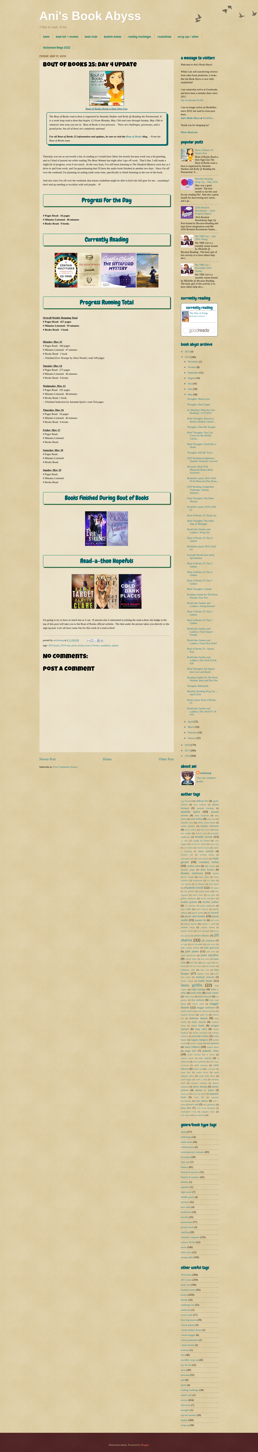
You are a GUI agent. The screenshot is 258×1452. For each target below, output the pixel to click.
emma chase (197, 895)
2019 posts (53, 645)
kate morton (211, 966)
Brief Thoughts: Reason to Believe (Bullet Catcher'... (201, 420)
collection (186, 1310)
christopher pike (187, 859)
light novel (186, 1192)
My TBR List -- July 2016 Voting (205, 238)
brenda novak (203, 836)
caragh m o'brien (201, 840)
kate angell (206, 963)
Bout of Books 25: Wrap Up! (201, 515)
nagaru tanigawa (199, 1039)
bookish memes (112, 37)
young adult (187, 1257)
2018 (187, 745)
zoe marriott (199, 1115)
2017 (187, 750)
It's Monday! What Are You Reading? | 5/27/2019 (201, 412)
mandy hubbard (187, 1011)
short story (186, 1252)
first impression (189, 1320)
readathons (164, 37)
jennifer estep (187, 927)
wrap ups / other (188, 37)
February (193, 732)
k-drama (185, 1350)
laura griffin (191, 985)
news (183, 1370)
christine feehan (207, 855)
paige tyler (190, 1050)
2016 (187, 755)
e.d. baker (211, 880)
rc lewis (210, 1054)
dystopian (186, 1157)
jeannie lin (200, 920)
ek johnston (200, 884)
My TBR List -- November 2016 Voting (203, 267)
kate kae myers (195, 966)
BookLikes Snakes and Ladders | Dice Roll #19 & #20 (201, 660)
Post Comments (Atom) (65, 767)
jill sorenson (208, 940)
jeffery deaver (190, 924)
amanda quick (190, 811)
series (184, 1247)
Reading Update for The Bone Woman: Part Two (202, 596)
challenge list (187, 1304)
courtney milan (209, 862)
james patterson (207, 905)
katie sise (205, 970)
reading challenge (190, 1390)
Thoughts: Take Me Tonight (201, 427)
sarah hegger (186, 1079)
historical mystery (190, 1172)
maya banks (198, 1025)
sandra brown (202, 1072)
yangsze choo (208, 1111)
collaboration (187, 1147)
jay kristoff (213, 912)
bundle (184, 1299)
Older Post (166, 759)
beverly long (201, 833)
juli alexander (197, 944)
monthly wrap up (189, 1360)
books (81, 645)
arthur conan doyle (206, 822)
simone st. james (204, 1090)
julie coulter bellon (190, 947)
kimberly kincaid (205, 977)
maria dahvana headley (206, 1011)
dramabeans (198, 880)
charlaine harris (203, 848)
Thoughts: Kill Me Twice (200, 452)
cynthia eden (193, 866)
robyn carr (198, 1069)
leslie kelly (196, 992)
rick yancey (205, 1058)
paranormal (186, 1222)
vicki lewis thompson (206, 1108)
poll (183, 1380)
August (192, 378)
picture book (187, 1227)
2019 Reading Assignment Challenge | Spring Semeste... (200, 489)
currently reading (199, 307)
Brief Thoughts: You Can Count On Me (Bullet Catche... (200, 435)
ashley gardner (188, 826)
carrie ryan (214, 844)
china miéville (206, 851)
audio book (186, 1142)
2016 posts (186, 1274)
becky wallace (190, 830)
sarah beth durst (207, 1076)
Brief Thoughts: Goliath (199, 589)
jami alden (186, 909)
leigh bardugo (198, 989)
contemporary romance (192, 1152)
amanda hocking (205, 808)
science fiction (188, 1242)
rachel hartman (194, 1055)
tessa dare (186, 1108)
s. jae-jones (211, 1069)
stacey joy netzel (199, 1094)
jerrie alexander (203, 931)
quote (184, 1385)
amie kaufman (202, 815)
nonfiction (186, 1212)
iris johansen (190, 906)
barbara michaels (210, 826)
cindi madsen (203, 859)
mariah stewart (188, 1014)
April (191, 721)
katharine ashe (188, 970)
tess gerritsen (209, 1104)
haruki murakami (208, 898)
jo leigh (184, 944)
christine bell (187, 855)
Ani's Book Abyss (90, 16)
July (190, 383)
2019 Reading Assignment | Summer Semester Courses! (202, 460)
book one (185, 1284)
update (115, 645)
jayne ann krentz (195, 916)
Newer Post (47, 759)
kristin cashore (187, 981)
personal (185, 1375)
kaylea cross (203, 973)
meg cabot (201, 1029)
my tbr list (186, 1365)
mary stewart (199, 1022)
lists (183, 1355)
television (186, 1405)
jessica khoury (201, 935)
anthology (186, 1137)
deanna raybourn (192, 873)
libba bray (189, 996)
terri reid (193, 1104)
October (192, 367)
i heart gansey (188, 1325)
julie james (192, 951)
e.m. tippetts (186, 884)
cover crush (187, 1315)
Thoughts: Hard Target (198, 404)
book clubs (91, 37)
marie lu (204, 1014)
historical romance (190, 1177)
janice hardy (197, 912)
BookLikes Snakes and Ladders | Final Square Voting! (200, 631)
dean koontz (207, 869)
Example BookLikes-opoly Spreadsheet (201, 556)
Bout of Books (134, 136)
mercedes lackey (200, 1036)
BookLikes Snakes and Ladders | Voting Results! (201, 605)
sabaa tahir (186, 1072)
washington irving (188, 1112)
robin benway (201, 1065)
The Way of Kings (198, 313)
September (193, 372)
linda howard (204, 996)
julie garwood (211, 947)
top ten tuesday (188, 1415)
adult (183, 1132)
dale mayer (210, 866)
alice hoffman (200, 805)
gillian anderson (188, 898)
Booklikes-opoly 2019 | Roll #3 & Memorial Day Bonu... (202, 480)
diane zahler (204, 877)
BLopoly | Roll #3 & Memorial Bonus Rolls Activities (200, 469)
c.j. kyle (184, 841)
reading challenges (139, 37)
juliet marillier (210, 955)
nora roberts (192, 1047)
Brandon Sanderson (198, 316)
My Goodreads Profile (192, 100)
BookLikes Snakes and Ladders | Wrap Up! (198, 531)
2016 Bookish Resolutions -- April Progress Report (205, 210)
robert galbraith (199, 1062)
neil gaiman (213, 1043)
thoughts (185, 1410)
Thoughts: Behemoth (197, 686)
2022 (187, 351)
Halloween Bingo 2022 (56, 48)
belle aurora (205, 830)
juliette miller (191, 959)
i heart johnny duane (191, 1330)
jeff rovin (215, 920)
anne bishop (197, 818)
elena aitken (214, 884)
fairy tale (185, 1162)
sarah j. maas (201, 1079)
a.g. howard (186, 801)
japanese (185, 1187)
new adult (186, 1207)
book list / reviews (67, 37)
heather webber (211, 902)
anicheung (205, 773)
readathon (106, 645)
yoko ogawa (186, 1115)
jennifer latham (208, 927)
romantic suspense (190, 1237)
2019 (187, 357)
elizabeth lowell (193, 887)
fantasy (184, 1167)
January (192, 738)
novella (184, 1217)
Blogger (145, 1445)
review (184, 1400)
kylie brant (205, 980)
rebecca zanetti (187, 1058)
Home (107, 759)
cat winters (188, 848)
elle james (214, 888)
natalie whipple (196, 1043)
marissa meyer (198, 1018)
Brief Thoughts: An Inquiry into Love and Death (201, 670)
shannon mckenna (199, 1083)
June (190, 389)
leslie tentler (212, 992)
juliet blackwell (188, 955)
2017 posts (186, 1279)
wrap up (185, 1425)
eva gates (211, 895)
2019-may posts (69, 645)
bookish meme (188, 1289)
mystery (185, 1202)
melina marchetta (200, 1033)
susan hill (199, 1097)
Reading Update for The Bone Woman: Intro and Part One (202, 679)
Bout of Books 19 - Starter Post (205, 152)
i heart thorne (187, 1345)
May (190, 394)
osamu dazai (213, 1047)
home (46, 37)
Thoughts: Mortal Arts (198, 399)
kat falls (194, 962)
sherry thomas (200, 1086)
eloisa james (204, 891)
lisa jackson (198, 1000)
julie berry (211, 944)
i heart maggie (188, 1335)
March (191, 727)
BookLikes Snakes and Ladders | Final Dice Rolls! (202, 642)
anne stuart (211, 819)
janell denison (202, 909)
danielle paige (188, 869)
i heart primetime (189, 1340)
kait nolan (205, 959)
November (193, 361)
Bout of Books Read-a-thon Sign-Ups (107, 108)
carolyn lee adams (198, 844)
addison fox (202, 800)
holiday (184, 1182)
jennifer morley (187, 931)
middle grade (187, 1197)
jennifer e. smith (209, 924)
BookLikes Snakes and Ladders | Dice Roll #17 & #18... (201, 711)
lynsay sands (198, 1004)
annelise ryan (187, 822)
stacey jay (185, 1094)
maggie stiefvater (206, 1007)
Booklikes (208, 118)
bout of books (92, 645)
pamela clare (210, 1050)
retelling (185, 1232)
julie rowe (211, 952)
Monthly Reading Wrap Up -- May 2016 (206, 180)
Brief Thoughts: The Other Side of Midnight (200, 522)
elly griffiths (189, 891)
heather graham (189, 902)
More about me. (189, 132)
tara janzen (202, 1100)
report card (186, 1395)
